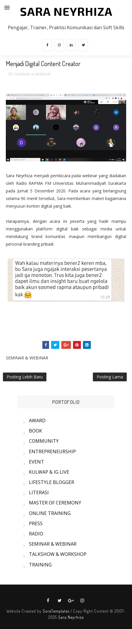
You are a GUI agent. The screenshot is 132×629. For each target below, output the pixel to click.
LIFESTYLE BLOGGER (51, 482)
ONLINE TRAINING (50, 513)
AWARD (37, 420)
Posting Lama (110, 377)
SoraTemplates (56, 611)
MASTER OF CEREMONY (55, 502)
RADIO (36, 533)
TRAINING (40, 564)
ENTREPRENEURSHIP (52, 451)
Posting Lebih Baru (25, 377)
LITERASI (39, 492)
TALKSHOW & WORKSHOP (57, 554)
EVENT (36, 462)
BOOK (35, 431)
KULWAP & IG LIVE (49, 472)
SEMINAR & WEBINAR (32, 74)
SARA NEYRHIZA (66, 11)
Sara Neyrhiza (71, 617)
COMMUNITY (44, 441)
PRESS (36, 523)
